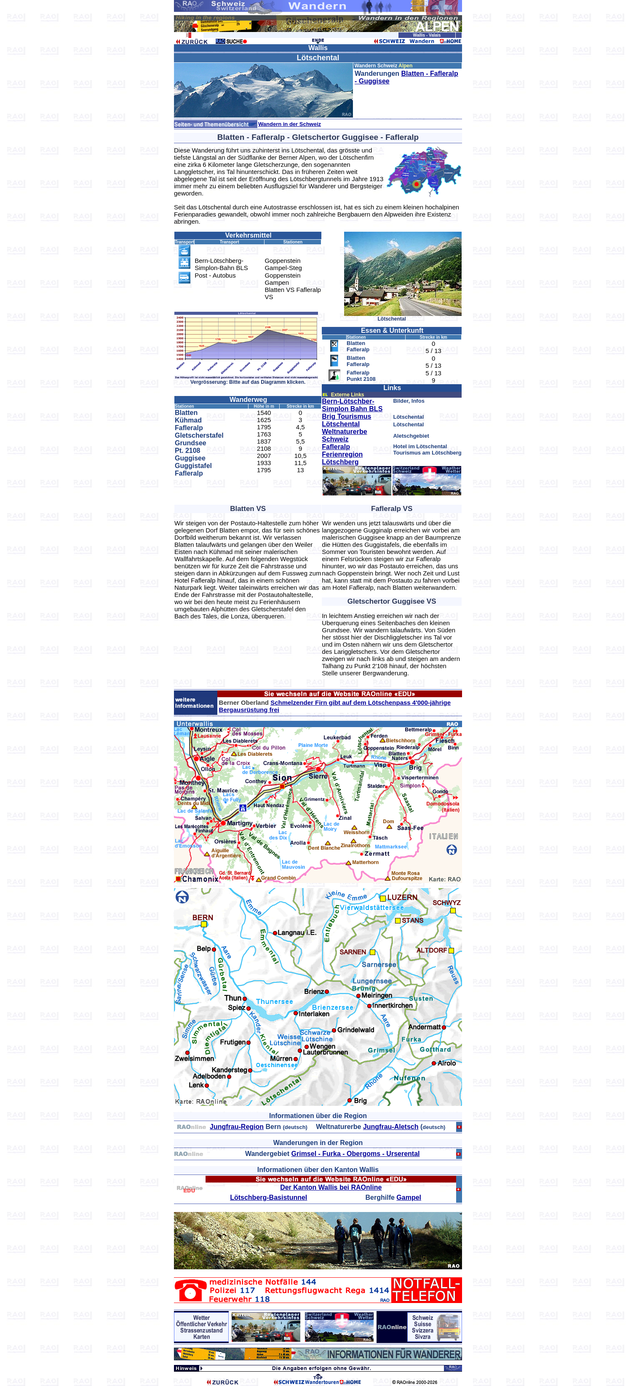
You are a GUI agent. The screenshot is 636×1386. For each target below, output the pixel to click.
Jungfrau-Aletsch (391, 1126)
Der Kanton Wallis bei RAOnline (331, 1187)
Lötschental (341, 424)
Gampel (408, 1197)
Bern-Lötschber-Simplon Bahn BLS (352, 405)
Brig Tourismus (346, 416)
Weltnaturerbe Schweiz (344, 435)
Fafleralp (336, 446)
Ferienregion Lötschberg (342, 458)
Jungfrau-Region (237, 1126)
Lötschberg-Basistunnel (268, 1197)
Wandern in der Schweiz (289, 124)
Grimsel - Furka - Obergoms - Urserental (355, 1153)
